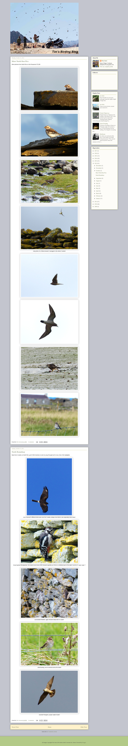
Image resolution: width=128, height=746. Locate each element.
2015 (96, 156)
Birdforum (102, 134)
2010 (96, 204)
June (97, 186)
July (97, 183)
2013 (96, 161)
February (98, 196)
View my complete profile (106, 66)
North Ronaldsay (18, 452)
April (97, 191)
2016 (96, 153)
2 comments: (31, 720)
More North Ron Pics (20, 61)
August (98, 181)
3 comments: (31, 442)
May (97, 188)
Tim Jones (104, 60)
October (98, 170)
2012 (96, 163)
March (98, 193)
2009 (96, 206)
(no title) (102, 96)
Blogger (84, 742)
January (98, 198)
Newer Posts (15, 727)
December (98, 165)
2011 (96, 201)
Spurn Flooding (104, 123)
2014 (96, 158)
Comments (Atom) (52, 731)
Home (49, 727)
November (99, 168)
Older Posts (84, 727)
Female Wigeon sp (104, 113)
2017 (96, 151)
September (99, 178)
